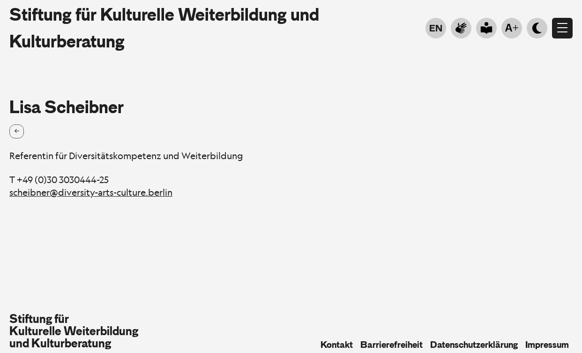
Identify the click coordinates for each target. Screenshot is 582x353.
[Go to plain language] (486, 28)
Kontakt (337, 344)
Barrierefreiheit (391, 344)
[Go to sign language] (461, 28)
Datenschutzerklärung (474, 344)
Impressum (547, 344)
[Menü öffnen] (562, 28)
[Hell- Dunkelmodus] (537, 28)
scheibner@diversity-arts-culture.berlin (90, 192)
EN (435, 28)
